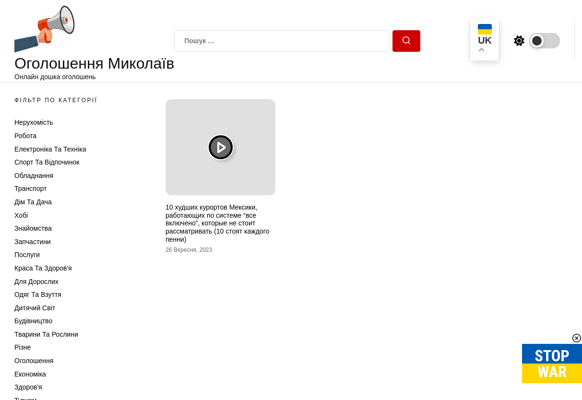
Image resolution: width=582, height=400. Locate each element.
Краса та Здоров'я (43, 268)
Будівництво (33, 321)
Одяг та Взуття (37, 294)
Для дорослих (36, 281)
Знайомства (33, 228)
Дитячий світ (34, 308)
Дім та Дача (33, 202)
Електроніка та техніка (50, 149)
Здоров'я (28, 387)
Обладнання (33, 175)
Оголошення (33, 361)
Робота (25, 136)
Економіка (30, 374)
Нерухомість (33, 122)
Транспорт (30, 188)
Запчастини (32, 242)
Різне (22, 347)
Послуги (27, 255)
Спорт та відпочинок (46, 162)
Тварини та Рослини (46, 334)
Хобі (21, 215)
